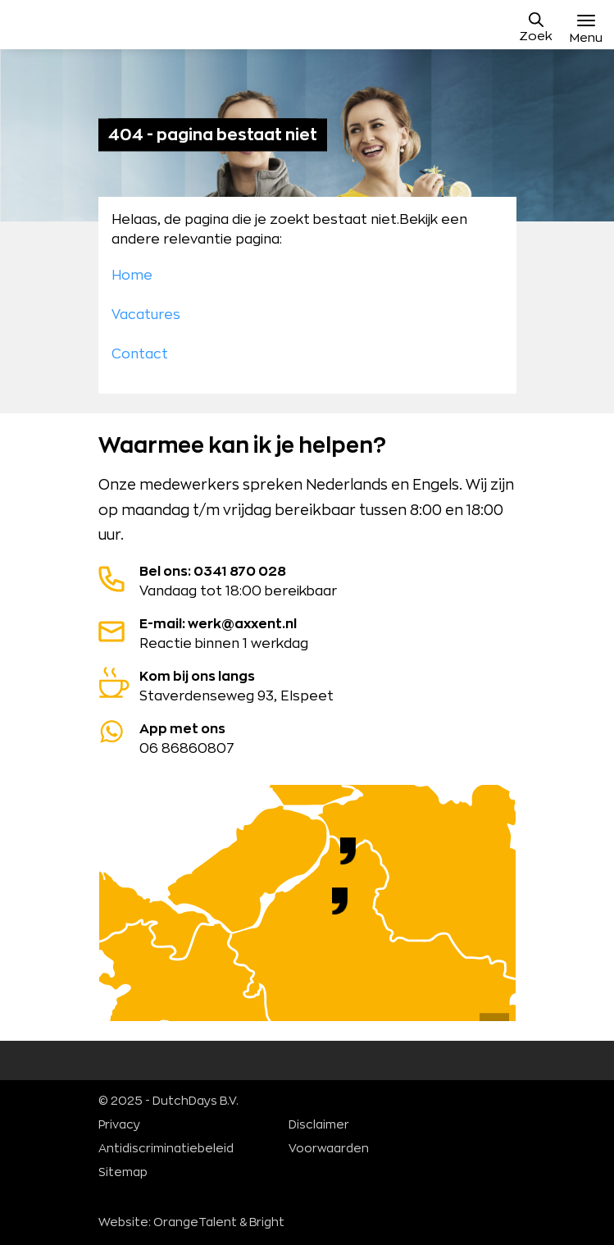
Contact (139, 354)
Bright (266, 1223)
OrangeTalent (195, 1223)
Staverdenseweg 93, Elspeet (307, 685)
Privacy (119, 1125)
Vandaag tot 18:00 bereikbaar (307, 580)
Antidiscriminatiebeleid (166, 1149)
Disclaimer (319, 1125)
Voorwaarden (329, 1149)
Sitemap (123, 1173)
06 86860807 (307, 737)
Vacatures (145, 315)
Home (131, 275)
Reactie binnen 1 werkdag (307, 632)
